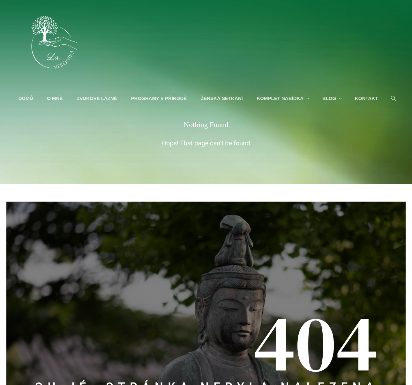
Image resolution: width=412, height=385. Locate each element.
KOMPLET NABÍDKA (284, 99)
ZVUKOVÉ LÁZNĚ (97, 99)
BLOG (333, 99)
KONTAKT (367, 99)
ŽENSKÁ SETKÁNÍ (222, 99)
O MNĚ (56, 99)
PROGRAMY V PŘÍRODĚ (160, 99)
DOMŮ (26, 99)
